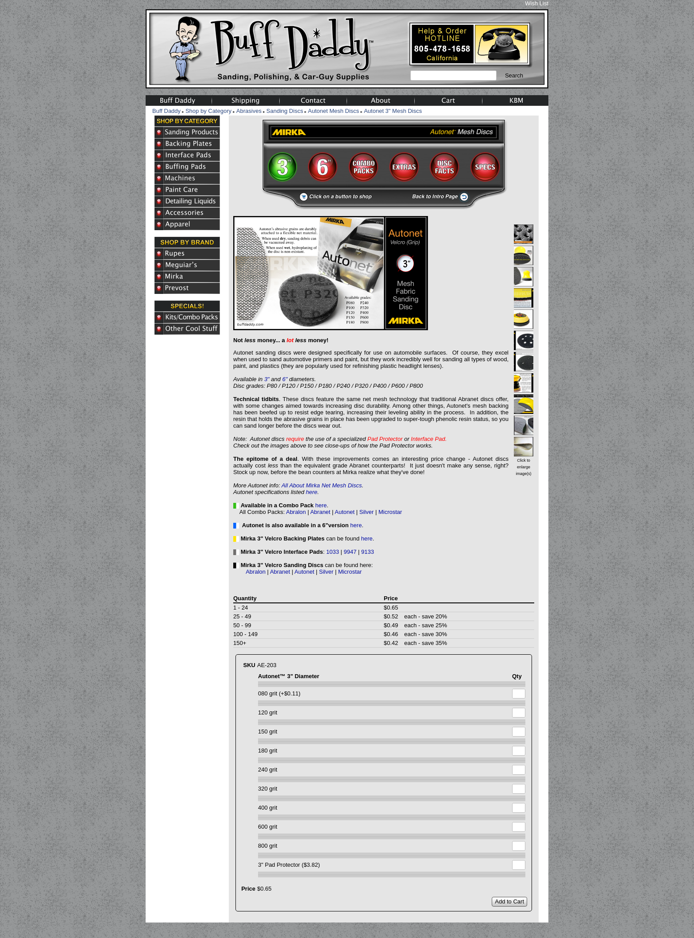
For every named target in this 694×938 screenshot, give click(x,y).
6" (285, 379)
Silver (366, 512)
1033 (332, 551)
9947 (349, 551)
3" (267, 379)
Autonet (345, 512)
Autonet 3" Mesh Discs (393, 111)
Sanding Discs (284, 111)
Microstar (390, 512)
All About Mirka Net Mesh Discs (321, 485)
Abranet (320, 512)
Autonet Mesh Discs (333, 111)
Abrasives (249, 111)
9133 (367, 551)
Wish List (536, 3)
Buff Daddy (166, 111)
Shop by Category (208, 111)
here (311, 492)
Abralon (296, 512)
